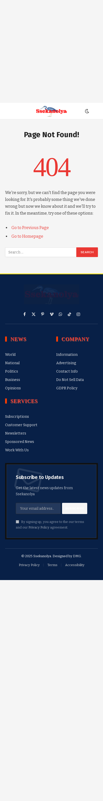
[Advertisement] (51, 51)
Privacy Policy (38, 527)
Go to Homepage (27, 236)
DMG (77, 556)
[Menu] (8, 111)
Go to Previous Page (30, 227)
